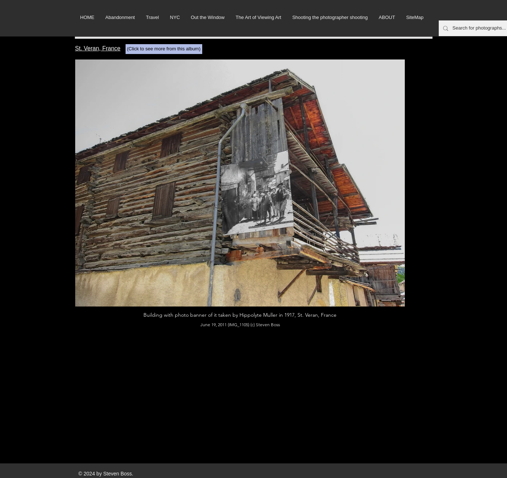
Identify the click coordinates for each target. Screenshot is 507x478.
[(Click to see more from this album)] (164, 49)
